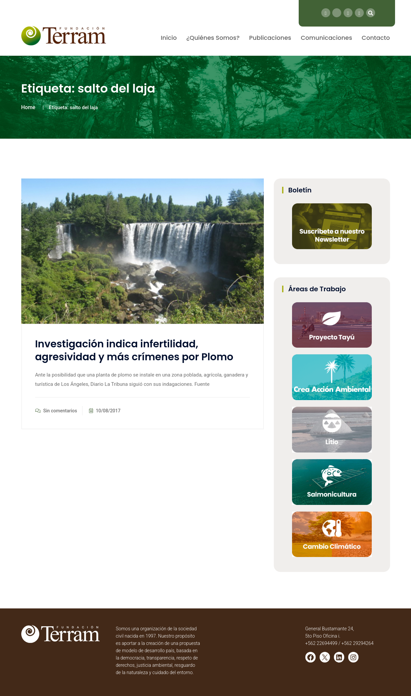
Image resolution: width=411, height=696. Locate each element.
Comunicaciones (326, 38)
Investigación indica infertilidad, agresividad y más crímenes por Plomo (134, 350)
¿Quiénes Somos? (213, 38)
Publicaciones (270, 38)
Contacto (376, 38)
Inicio (169, 38)
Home (28, 107)
